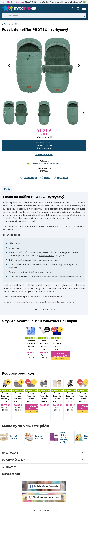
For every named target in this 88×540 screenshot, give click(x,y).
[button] (9, 65)
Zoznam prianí (72, 8)
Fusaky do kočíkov (11, 24)
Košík (78, 8)
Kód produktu (44, 168)
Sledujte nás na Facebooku (46, 511)
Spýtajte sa (62, 177)
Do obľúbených (30, 177)
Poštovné (44, 161)
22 (30, 393)
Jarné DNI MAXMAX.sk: (13, 2)
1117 (31, 328)
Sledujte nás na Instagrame (46, 522)
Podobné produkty (44, 154)
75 (68, 393)
